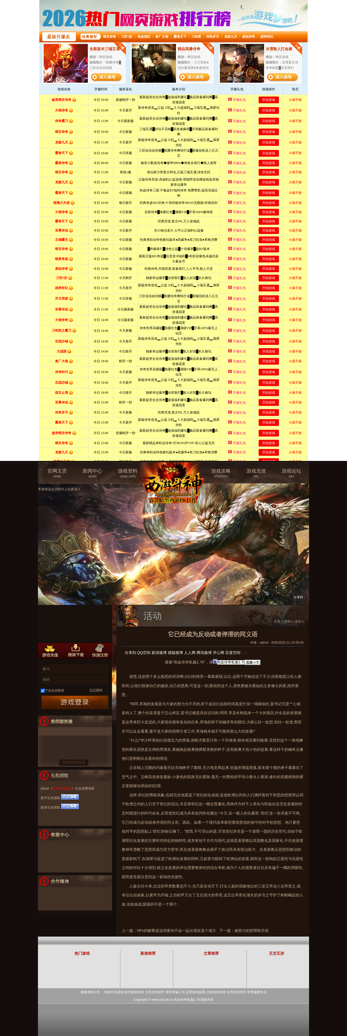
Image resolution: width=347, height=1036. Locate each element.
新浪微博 (159, 652)
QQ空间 (143, 652)
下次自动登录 (54, 690)
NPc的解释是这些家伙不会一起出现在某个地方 (176, 930)
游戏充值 (256, 473)
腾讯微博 (204, 652)
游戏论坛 (291, 473)
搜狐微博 (175, 652)
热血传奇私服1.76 (187, 1000)
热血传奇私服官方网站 (174, 471)
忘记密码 (95, 690)
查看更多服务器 (73, 762)
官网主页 (57, 473)
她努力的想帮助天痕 (251, 930)
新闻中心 (92, 473)
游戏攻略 (221, 473)
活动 (297, 621)
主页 (277, 621)
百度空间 (232, 652)
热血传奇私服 (62, 788)
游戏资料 (127, 473)
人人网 (189, 652)
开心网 (218, 652)
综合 (287, 621)
